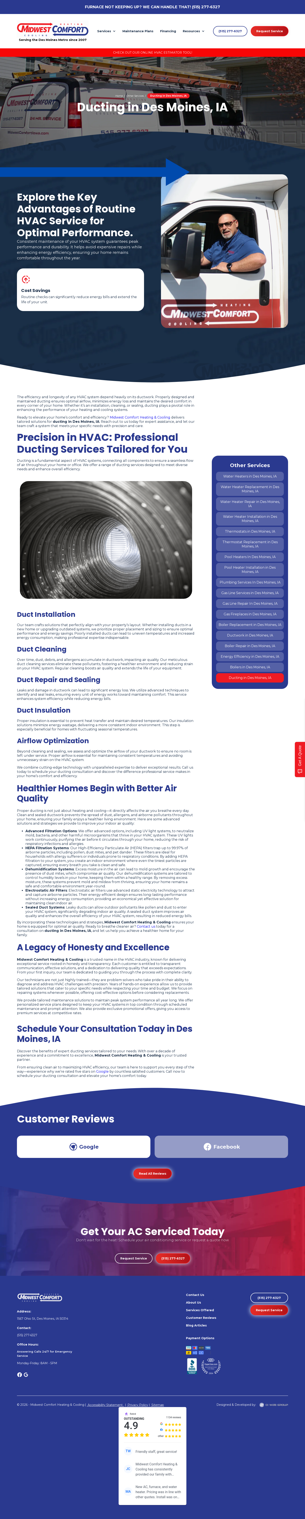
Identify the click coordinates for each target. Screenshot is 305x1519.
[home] (53, 29)
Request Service (269, 31)
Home (119, 95)
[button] (106, 31)
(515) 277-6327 (206, 7)
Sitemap (157, 1405)
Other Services (135, 95)
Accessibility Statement (105, 1405)
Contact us (146, 926)
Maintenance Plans (137, 31)
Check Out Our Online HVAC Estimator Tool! (152, 52)
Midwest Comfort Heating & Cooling (140, 417)
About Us (193, 1302)
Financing (168, 31)
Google (102, 1071)
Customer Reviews (201, 1318)
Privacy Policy (137, 1405)
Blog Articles (196, 1325)
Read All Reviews (152, 1174)
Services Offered (200, 1310)
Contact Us (195, 1295)
